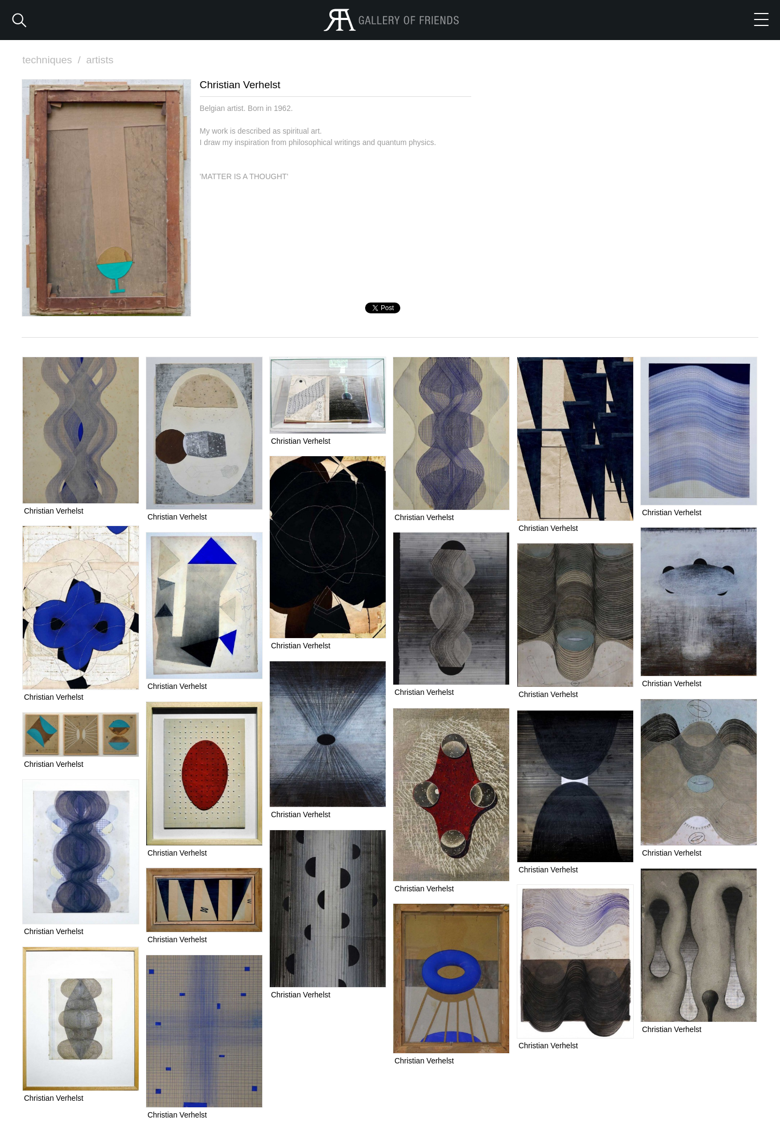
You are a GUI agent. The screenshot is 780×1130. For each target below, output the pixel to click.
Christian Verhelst (53, 511)
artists (100, 59)
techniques (52, 59)
